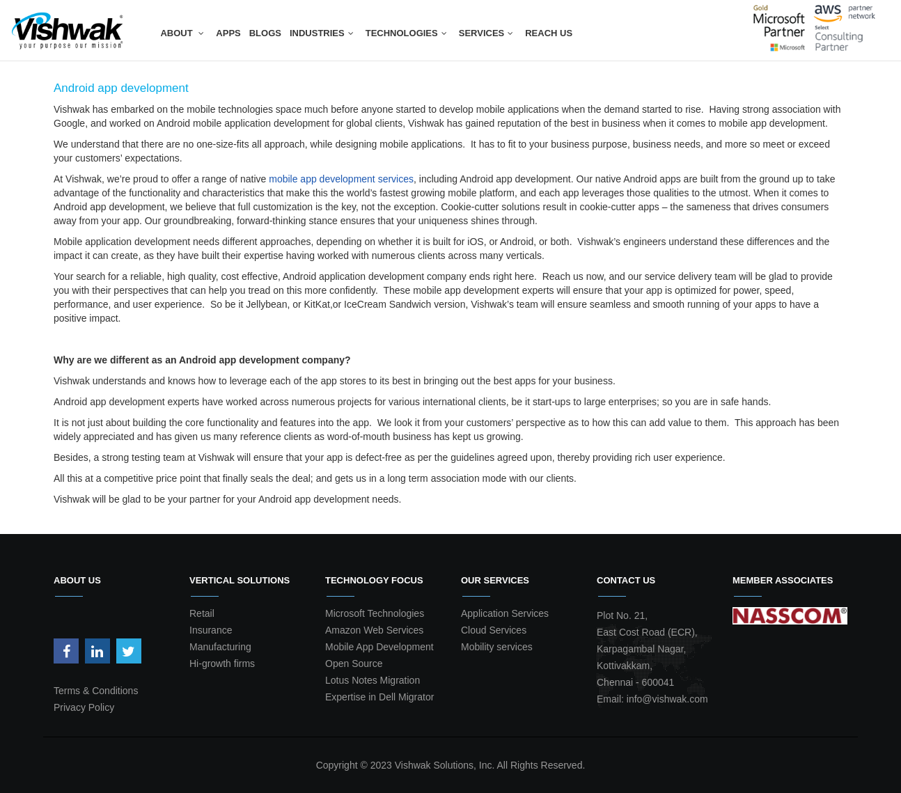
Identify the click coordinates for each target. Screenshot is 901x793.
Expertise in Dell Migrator (379, 696)
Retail (201, 613)
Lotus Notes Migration (372, 680)
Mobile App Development (379, 646)
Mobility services (497, 646)
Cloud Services (493, 630)
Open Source (354, 663)
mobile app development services (341, 178)
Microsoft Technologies (374, 613)
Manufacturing (220, 646)
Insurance (210, 630)
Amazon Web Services (374, 630)
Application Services (505, 613)
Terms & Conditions (96, 690)
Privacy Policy (84, 707)
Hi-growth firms (222, 663)
